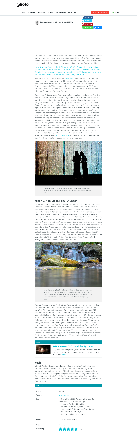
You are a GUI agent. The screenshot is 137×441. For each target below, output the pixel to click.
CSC (83, 103)
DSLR (44, 217)
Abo (75, 12)
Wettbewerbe (61, 12)
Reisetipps (41, 12)
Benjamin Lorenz (46, 22)
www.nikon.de (64, 395)
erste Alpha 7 (70, 79)
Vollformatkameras (63, 135)
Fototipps (31, 12)
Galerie (50, 12)
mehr (64, 355)
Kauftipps (21, 12)
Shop (70, 12)
